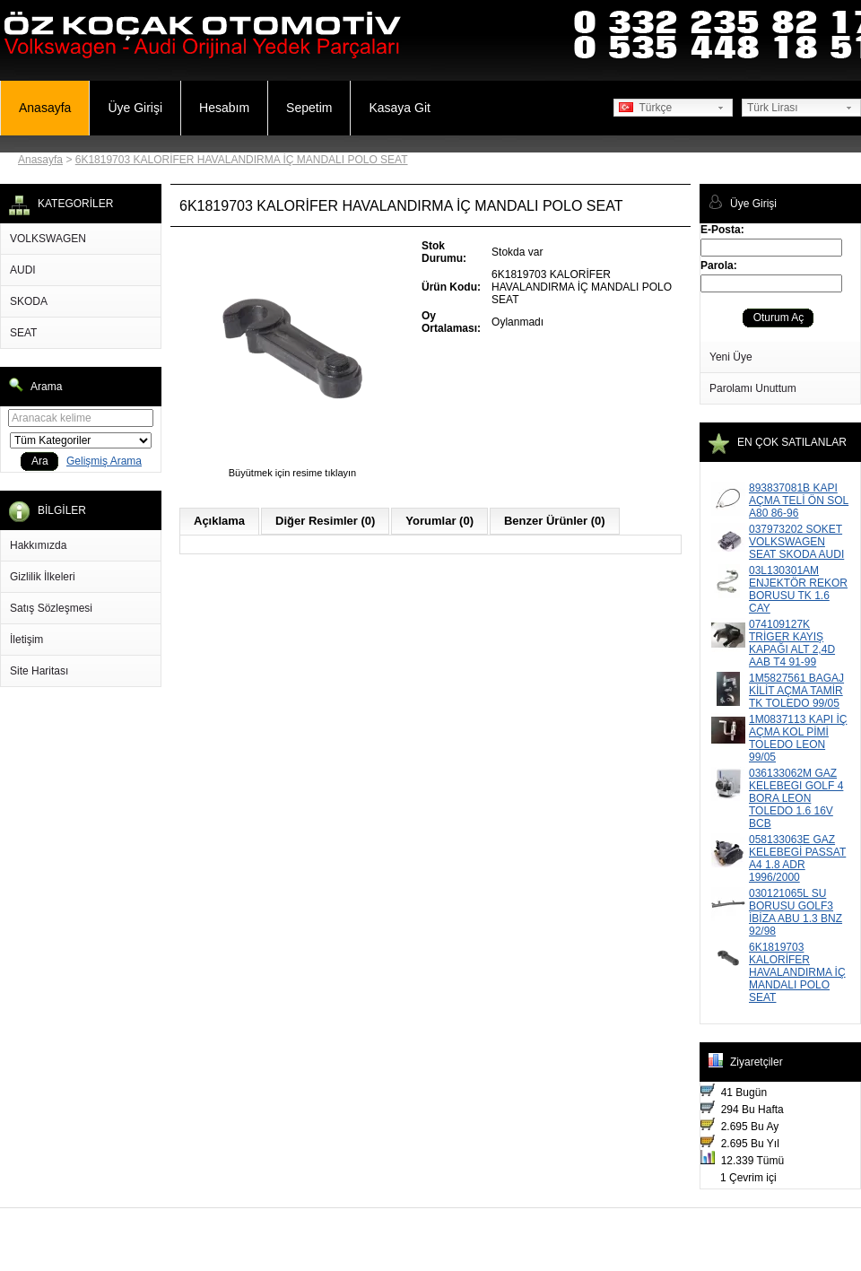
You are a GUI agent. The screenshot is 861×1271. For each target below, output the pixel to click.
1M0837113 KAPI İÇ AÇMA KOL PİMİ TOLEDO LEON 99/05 (798, 738)
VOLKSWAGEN (48, 238)
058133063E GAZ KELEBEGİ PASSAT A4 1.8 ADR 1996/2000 (797, 858)
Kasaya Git (399, 107)
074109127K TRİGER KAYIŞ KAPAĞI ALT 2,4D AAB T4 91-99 (792, 643)
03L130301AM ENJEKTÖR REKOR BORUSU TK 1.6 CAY (798, 589)
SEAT (23, 332)
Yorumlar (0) (439, 520)
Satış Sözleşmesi (51, 608)
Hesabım (224, 107)
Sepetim (309, 107)
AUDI (23, 270)
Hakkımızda (38, 545)
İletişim (26, 639)
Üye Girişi (135, 107)
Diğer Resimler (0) (325, 520)
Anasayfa (45, 107)
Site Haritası (39, 671)
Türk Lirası (772, 107)
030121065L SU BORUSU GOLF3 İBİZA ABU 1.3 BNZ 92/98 (795, 912)
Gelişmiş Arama (104, 461)
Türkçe (645, 107)
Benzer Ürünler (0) (554, 520)
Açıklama (219, 520)
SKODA (29, 301)
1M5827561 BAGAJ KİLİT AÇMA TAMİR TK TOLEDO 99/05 (796, 690)
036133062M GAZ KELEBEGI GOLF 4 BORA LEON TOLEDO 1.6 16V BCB (796, 798)
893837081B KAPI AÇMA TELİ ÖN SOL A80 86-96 (798, 500)
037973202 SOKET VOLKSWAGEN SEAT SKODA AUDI (796, 542)
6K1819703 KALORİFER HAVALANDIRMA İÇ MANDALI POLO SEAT (241, 159)
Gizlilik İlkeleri (42, 576)
